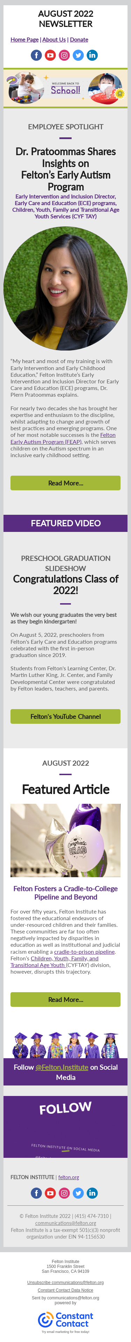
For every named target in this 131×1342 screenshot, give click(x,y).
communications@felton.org (65, 1223)
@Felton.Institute (62, 1067)
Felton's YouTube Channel (65, 716)
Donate (79, 39)
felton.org (68, 1177)
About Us (54, 39)
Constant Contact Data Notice (65, 1290)
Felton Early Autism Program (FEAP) (63, 438)
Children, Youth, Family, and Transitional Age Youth (54, 961)
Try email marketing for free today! (65, 1332)
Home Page (24, 39)
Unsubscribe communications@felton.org (65, 1282)
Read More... (65, 483)
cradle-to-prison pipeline (84, 951)
